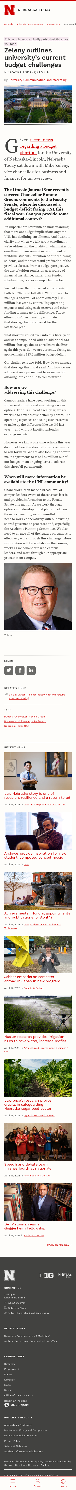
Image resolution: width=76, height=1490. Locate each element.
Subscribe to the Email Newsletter (28, 1313)
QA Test (45, 1465)
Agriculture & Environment (39, 1048)
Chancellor (20, 716)
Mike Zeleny (38, 721)
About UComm (16, 1302)
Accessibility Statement (18, 1425)
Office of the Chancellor (18, 1395)
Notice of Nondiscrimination (20, 1435)
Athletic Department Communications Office (30, 1341)
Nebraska (9, 24)
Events (8, 1374)
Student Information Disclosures (23, 1451)
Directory (9, 1364)
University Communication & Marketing (26, 1336)
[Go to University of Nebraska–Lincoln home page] (9, 10)
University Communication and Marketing (37, 79)
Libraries (9, 1379)
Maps (7, 1385)
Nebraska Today (34, 10)
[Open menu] (12, 1483)
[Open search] (38, 1483)
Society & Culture (55, 804)
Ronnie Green (37, 716)
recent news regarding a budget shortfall (38, 146)
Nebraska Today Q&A (16, 726)
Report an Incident (16, 1403)
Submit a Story (17, 1308)
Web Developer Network (23, 1465)
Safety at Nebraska (15, 1446)
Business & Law (39, 924)
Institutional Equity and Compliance (25, 1430)
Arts (26, 804)
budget (8, 716)
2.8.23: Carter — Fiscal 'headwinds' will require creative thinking (37, 696)
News (7, 1390)
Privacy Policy (12, 1441)
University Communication (29, 24)
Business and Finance (17, 721)
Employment (11, 1369)
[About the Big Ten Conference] (47, 1275)
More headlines (58, 1244)
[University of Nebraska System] (65, 1275)
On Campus (37, 804)
